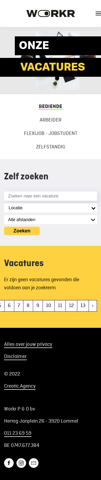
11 (60, 305)
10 (48, 305)
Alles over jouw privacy (28, 344)
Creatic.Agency (20, 386)
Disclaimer (15, 356)
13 (83, 305)
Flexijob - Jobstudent (50, 133)
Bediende (50, 106)
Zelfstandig (50, 147)
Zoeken (21, 231)
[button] (98, 13)
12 (71, 305)
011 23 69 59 (18, 433)
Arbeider (50, 120)
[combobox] (50, 208)
